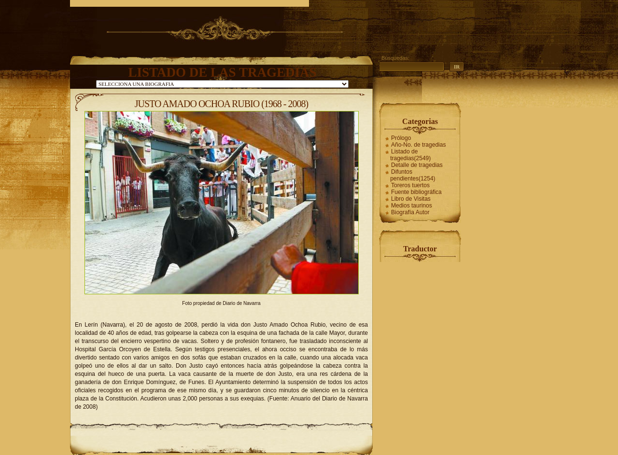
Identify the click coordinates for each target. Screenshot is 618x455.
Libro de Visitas (411, 198)
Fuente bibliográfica (416, 192)
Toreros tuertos (410, 185)
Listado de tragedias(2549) (410, 155)
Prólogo (401, 138)
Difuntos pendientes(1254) (412, 175)
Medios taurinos (411, 205)
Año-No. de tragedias (418, 144)
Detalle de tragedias (417, 165)
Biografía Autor (410, 212)
